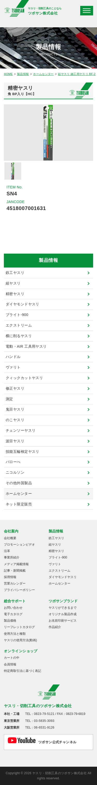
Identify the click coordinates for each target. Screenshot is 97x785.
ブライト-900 (17, 315)
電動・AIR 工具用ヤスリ (26, 346)
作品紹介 (55, 627)
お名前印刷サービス (63, 620)
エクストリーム (19, 325)
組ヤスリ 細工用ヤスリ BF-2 (76, 74)
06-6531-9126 (44, 727)
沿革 (7, 551)
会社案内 (11, 531)
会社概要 (10, 538)
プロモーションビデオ (19, 544)
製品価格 (10, 620)
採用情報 (10, 577)
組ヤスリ (13, 283)
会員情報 (10, 664)
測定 (9, 399)
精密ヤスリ (15, 294)
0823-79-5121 (44, 714)
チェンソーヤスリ (20, 430)
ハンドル (13, 357)
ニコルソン (15, 472)
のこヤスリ (15, 420)
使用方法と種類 (15, 634)
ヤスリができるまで (63, 607)
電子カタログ (13, 614)
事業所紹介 (11, 557)
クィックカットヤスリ (24, 378)
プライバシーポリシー (19, 590)
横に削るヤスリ (19, 336)
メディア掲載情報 (16, 564)
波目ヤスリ (15, 441)
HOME (8, 74)
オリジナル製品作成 (63, 614)
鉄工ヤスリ (15, 273)
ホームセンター (43, 74)
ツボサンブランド (63, 601)
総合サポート (15, 601)
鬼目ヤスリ (15, 409)
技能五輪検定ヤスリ (22, 451)
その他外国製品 (19, 483)
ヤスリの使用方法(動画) (20, 640)
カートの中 (11, 657)
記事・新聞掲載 (15, 570)
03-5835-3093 (44, 721)
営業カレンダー (15, 583)
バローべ (13, 462)
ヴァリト (13, 367)
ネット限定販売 (19, 504)
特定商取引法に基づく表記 (22, 671)
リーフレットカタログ (19, 627)
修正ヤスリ (15, 388)
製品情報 (23, 74)
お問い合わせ (13, 607)
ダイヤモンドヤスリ (22, 304)
